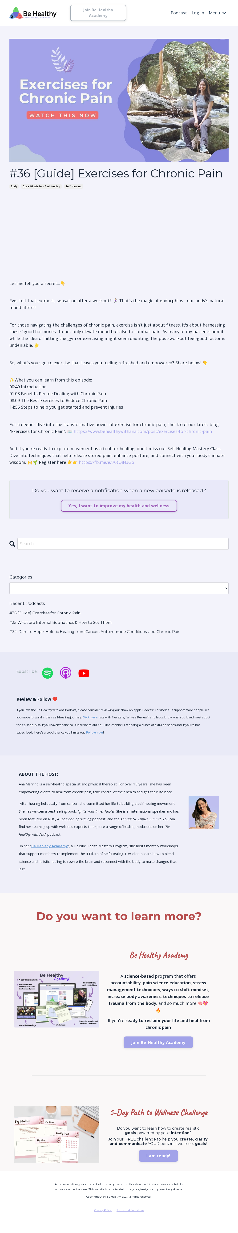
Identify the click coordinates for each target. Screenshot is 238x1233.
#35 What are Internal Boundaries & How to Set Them (60, 622)
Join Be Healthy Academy (98, 12)
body (14, 186)
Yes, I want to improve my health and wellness (119, 505)
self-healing (73, 186)
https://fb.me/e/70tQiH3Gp (106, 462)
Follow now (94, 732)
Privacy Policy (103, 1210)
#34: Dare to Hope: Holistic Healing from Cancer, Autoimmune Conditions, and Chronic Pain (94, 631)
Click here (89, 717)
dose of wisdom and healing (41, 186)
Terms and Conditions (130, 1210)
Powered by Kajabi (214, 1225)
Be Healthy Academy (49, 845)
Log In (198, 13)
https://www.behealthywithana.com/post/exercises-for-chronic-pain (143, 431)
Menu (217, 13)
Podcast (179, 13)
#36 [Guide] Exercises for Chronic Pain (45, 613)
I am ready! (158, 1155)
